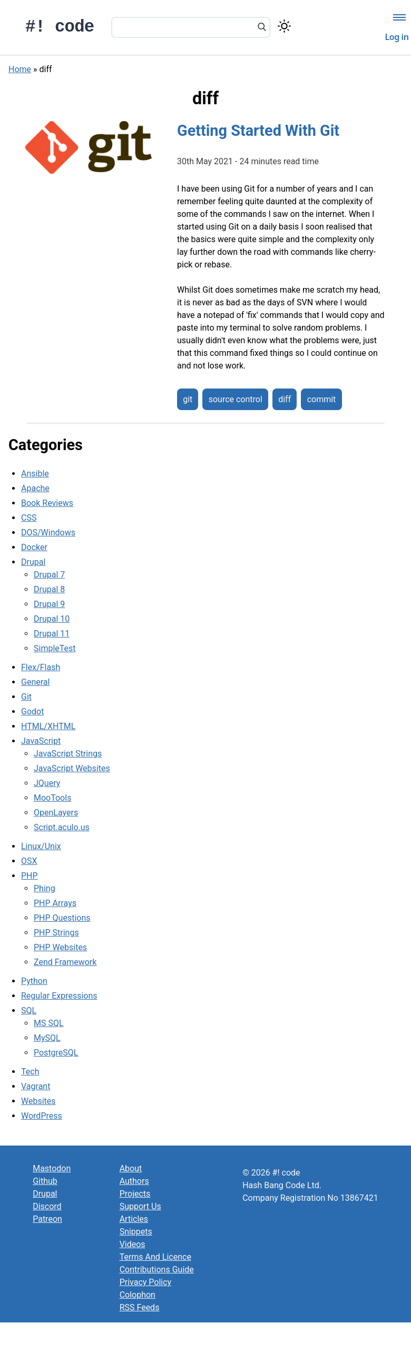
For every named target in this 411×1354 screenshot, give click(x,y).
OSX (29, 861)
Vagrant (35, 1086)
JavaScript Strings (68, 754)
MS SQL (49, 1023)
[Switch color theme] (284, 26)
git (187, 399)
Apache (35, 488)
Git (26, 697)
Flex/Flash (40, 667)
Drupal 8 (49, 589)
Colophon (137, 1295)
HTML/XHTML (48, 726)
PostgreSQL (56, 1053)
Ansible (35, 474)
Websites (38, 1101)
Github (45, 1181)
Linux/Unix (41, 846)
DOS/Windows (48, 532)
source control (235, 399)
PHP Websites (60, 947)
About (131, 1168)
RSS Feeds (140, 1307)
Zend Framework (65, 962)
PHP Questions (62, 918)
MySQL (47, 1038)
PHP (29, 876)
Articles (134, 1219)
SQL (28, 1010)
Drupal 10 (52, 619)
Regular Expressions (59, 996)
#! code (59, 27)
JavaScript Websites (72, 768)
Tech (30, 1072)
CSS (28, 518)
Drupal (33, 562)
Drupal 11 (52, 634)
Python (34, 981)
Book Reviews (47, 503)
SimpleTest (55, 648)
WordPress (41, 1116)
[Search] (261, 27)
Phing (44, 888)
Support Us (140, 1206)
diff (284, 399)
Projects (135, 1194)
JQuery (47, 783)
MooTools (52, 798)
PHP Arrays (55, 903)
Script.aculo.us (62, 827)
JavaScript (41, 741)
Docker (34, 547)
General (35, 682)
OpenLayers (56, 813)
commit (321, 399)
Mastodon (52, 1168)
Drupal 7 (49, 575)
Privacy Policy (146, 1282)
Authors (134, 1181)
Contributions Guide (157, 1270)
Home (19, 69)
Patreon (47, 1219)
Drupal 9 (49, 604)
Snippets (136, 1232)
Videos (132, 1244)
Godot (32, 711)
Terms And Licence (155, 1257)
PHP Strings (56, 933)
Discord (47, 1206)
